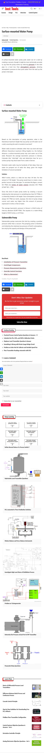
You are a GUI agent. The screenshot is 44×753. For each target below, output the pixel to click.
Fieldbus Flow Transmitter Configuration (14, 717)
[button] (3, 9)
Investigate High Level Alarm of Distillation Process (19, 572)
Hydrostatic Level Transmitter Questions (16, 478)
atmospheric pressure (28, 67)
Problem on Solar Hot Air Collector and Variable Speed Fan (20, 347)
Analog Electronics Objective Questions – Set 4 (16, 741)
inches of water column (20, 185)
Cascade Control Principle (10, 701)
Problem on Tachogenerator (13, 603)
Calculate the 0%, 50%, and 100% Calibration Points (19, 338)
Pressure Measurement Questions (15, 268)
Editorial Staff (5, 40)
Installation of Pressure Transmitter (15, 262)
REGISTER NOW (33, 2)
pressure (31, 64)
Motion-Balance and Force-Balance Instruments (18, 541)
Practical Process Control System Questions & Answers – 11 (20, 335)
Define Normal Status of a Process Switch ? (17, 447)
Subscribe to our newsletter (12, 401)
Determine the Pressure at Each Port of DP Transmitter (20, 634)
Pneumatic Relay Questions (13, 666)
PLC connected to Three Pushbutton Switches (18, 509)
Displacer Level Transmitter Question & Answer (17, 341)
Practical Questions (14, 40)
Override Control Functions (13, 271)
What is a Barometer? (11, 274)
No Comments (23, 40)
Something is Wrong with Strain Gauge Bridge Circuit (19, 344)
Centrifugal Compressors (12, 265)
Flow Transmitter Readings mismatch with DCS (17, 350)
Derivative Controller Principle (11, 733)
